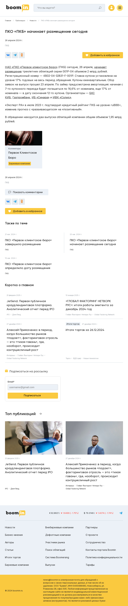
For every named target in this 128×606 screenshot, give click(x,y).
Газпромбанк (21, 97)
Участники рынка (55, 542)
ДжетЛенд (16, 314)
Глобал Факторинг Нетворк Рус (79, 314)
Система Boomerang (57, 557)
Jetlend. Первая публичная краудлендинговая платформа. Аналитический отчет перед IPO (30, 305)
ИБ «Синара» (40, 97)
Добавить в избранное (105, 55)
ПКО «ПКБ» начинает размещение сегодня (58, 20)
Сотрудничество (96, 542)
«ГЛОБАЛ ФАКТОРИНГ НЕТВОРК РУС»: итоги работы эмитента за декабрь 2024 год (89, 305)
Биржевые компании (17, 564)
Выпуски (50, 564)
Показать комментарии (28, 192)
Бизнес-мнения (14, 534)
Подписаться (32, 395)
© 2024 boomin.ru (14, 590)
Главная (8, 20)
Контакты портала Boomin (101, 549)
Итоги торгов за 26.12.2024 (85, 330)
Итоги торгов (73, 324)
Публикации (20, 20)
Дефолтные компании (58, 534)
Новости (33, 20)
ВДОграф (77, 358)
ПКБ (7, 45)
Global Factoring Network (104, 314)
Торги (68, 358)
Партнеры (92, 527)
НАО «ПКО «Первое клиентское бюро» (31, 67)
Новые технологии (90, 358)
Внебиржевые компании (59, 527)
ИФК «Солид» (62, 97)
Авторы (9, 542)
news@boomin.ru (51, 580)
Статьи (9, 549)
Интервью (11, 355)
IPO (8, 314)
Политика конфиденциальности (104, 557)
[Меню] (120, 8)
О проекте (92, 534)
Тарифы (90, 564)
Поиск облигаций (55, 549)
